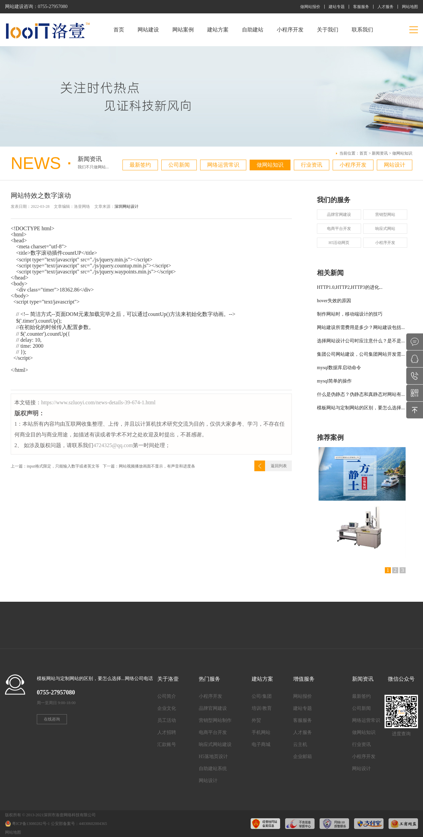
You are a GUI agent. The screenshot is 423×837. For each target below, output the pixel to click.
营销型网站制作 (215, 720)
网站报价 (302, 696)
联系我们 (362, 29)
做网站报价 (310, 7)
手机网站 (261, 732)
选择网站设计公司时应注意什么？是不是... (361, 340)
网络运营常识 (223, 165)
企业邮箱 (302, 756)
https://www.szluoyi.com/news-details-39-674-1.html (98, 402)
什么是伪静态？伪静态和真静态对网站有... (361, 394)
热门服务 (209, 679)
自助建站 (252, 29)
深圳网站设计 (126, 206)
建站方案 (218, 29)
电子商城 (261, 744)
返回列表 (279, 466)
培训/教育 (262, 708)
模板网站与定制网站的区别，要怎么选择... (361, 407)
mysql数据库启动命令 (339, 367)
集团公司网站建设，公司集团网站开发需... (361, 354)
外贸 (256, 720)
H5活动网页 (339, 242)
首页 (118, 29)
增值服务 (304, 679)
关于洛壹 (168, 679)
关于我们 (327, 29)
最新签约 (140, 165)
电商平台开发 (339, 228)
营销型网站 (385, 214)
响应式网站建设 (215, 744)
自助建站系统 (213, 768)
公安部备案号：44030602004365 (79, 823)
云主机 (300, 744)
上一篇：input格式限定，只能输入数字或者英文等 (55, 466)
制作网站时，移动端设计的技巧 (350, 314)
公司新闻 (179, 165)
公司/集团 (262, 696)
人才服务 (385, 7)
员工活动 (166, 720)
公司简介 (166, 696)
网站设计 (394, 165)
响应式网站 (385, 228)
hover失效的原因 (334, 300)
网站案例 (183, 29)
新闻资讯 (380, 153)
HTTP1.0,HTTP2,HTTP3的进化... (350, 287)
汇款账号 (166, 744)
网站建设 (148, 29)
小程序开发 (290, 29)
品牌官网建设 (339, 214)
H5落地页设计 (213, 756)
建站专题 (337, 7)
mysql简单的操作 (334, 381)
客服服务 (361, 7)
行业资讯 (311, 165)
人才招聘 (166, 732)
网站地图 (410, 7)
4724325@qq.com (113, 445)
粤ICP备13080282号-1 (31, 823)
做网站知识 (402, 153)
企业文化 (166, 708)
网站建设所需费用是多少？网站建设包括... (361, 327)
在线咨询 (52, 719)
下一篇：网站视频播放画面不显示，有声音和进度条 (149, 466)
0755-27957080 (53, 6)
